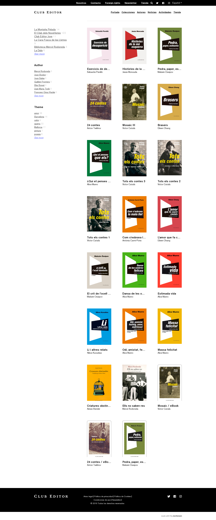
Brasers (163, 125)
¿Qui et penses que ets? (99, 181)
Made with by (171, 516)
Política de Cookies (122, 496)
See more (39, 53)
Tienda (144, 3)
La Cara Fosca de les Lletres (50, 39)
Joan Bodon (40, 74)
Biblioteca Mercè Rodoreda (49, 46)
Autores (141, 12)
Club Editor (48, 12)
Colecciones (128, 12)
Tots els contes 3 (133, 181)
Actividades (165, 12)
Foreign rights (112, 3)
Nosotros (81, 3)
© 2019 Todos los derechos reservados (107, 503)
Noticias (152, 12)
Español (176, 3)
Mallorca (38, 127)
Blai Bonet (39, 85)
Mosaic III (128, 125)
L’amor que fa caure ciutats (170, 237)
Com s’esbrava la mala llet (134, 237)
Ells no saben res (133, 405)
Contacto (96, 3)
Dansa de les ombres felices (134, 293)
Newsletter (131, 3)
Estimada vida (167, 293)
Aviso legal (88, 496)
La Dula (38, 50)
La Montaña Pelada (45, 29)
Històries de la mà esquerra (134, 68)
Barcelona (39, 116)
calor (36, 120)
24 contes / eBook (99, 461)
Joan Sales (39, 78)
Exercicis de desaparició (99, 68)
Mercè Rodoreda (42, 71)
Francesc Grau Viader (44, 92)
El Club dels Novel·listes (47, 32)
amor (36, 113)
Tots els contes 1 (98, 237)
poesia (37, 134)
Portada (115, 12)
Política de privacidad (103, 496)
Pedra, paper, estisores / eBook (134, 461)
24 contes (93, 125)
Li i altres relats (97, 349)
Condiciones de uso (102, 500)
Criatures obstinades (99, 405)
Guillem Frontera (42, 81)
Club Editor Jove (43, 36)
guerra (37, 123)
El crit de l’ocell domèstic (99, 293)
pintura (37, 130)
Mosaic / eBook (168, 405)
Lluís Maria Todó (42, 88)
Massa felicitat (167, 349)
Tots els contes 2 (169, 181)
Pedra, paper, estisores (170, 68)
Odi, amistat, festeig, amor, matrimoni (134, 349)
